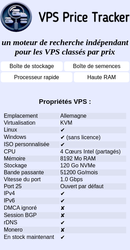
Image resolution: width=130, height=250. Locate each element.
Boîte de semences (97, 66)
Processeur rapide (36, 77)
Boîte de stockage (31, 66)
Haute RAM (101, 77)
